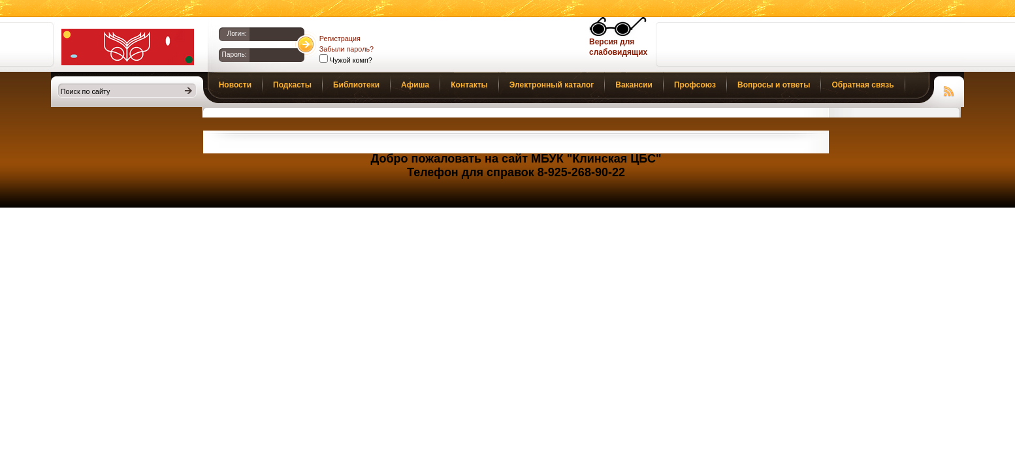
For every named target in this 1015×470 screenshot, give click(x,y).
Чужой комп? (350, 60)
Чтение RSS (949, 89)
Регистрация (340, 38)
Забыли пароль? (346, 49)
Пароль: (234, 54)
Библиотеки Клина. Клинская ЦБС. (127, 47)
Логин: (236, 33)
